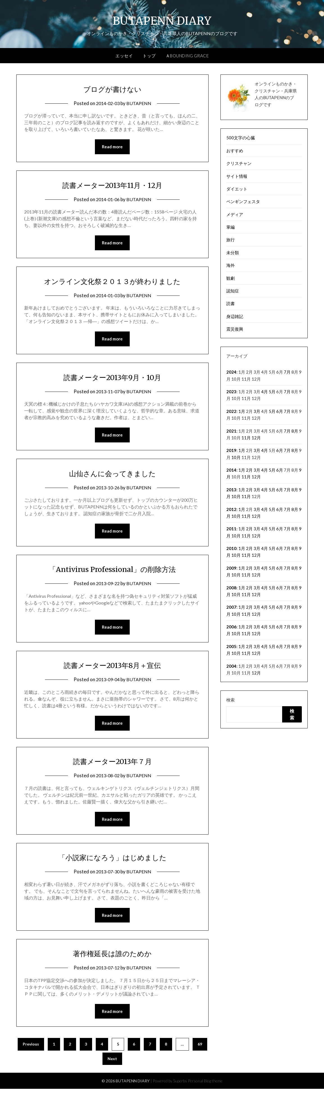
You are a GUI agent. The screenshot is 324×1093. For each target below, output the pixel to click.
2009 (231, 568)
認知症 (232, 290)
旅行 (230, 239)
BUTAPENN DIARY (162, 20)
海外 (230, 265)
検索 (230, 699)
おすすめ (234, 150)
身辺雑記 (234, 316)
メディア (234, 214)
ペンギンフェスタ (243, 201)
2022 (231, 411)
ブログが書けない (112, 88)
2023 (231, 391)
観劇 (230, 278)
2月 (249, 469)
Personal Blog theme (205, 1085)
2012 (231, 509)
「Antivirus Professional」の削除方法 (112, 571)
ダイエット (236, 188)
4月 (264, 391)
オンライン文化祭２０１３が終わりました (112, 281)
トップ (149, 55)
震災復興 (234, 328)
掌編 (230, 226)
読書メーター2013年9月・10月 (112, 378)
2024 (231, 371)
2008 (231, 587)
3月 (257, 411)
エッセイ (124, 55)
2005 (231, 646)
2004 (231, 666)
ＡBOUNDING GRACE (187, 55)
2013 (231, 489)
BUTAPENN (140, 103)
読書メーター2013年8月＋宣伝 (112, 667)
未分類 (232, 252)
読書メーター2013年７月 (112, 764)
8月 (294, 430)
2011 (231, 528)
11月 (246, 437)
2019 (231, 450)
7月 (287, 371)
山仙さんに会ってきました (112, 474)
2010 (231, 548)
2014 (231, 469)
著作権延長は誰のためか (112, 957)
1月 (241, 411)
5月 (272, 391)
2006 (231, 626)
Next (112, 1062)
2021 (231, 430)
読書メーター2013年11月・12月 (112, 185)
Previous (31, 1048)
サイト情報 (236, 176)
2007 (231, 607)
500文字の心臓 (240, 137)
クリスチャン (239, 163)
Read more (112, 146)
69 (200, 1048)
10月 (236, 457)
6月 (279, 411)
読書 (230, 303)
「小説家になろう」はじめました (112, 860)
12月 (256, 437)
